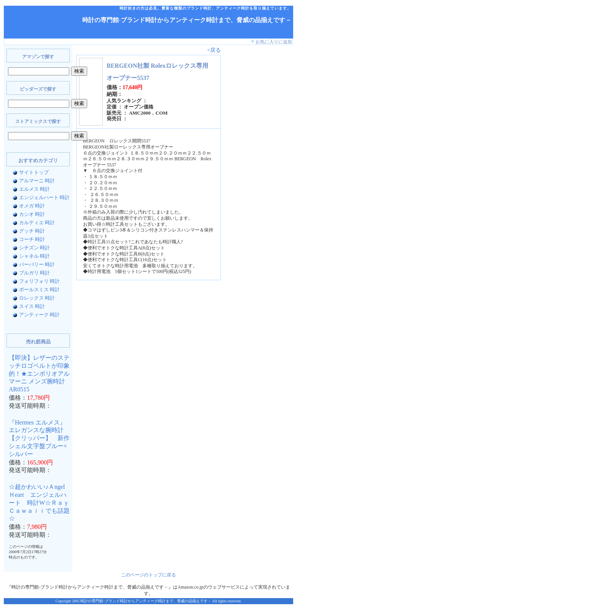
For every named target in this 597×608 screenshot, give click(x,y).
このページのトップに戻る (148, 575)
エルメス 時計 (34, 189)
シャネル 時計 (34, 256)
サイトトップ (34, 172)
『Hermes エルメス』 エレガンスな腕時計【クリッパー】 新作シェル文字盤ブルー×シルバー (39, 438)
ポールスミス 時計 (39, 289)
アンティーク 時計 (39, 315)
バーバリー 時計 (37, 264)
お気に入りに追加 (273, 42)
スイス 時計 (32, 306)
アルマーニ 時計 (37, 181)
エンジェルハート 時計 (44, 197)
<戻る (214, 50)
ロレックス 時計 (37, 298)
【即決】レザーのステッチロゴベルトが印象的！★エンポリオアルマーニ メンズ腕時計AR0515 (39, 373)
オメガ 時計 (32, 206)
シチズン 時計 (34, 248)
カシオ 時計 (32, 214)
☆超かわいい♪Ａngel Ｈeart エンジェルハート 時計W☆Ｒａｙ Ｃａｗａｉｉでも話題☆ (42, 503)
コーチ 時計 (32, 239)
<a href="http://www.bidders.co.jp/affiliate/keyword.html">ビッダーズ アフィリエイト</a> (247, 167)
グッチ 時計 (32, 231)
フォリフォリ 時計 (39, 281)
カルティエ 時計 (37, 222)
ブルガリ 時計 (34, 273)
